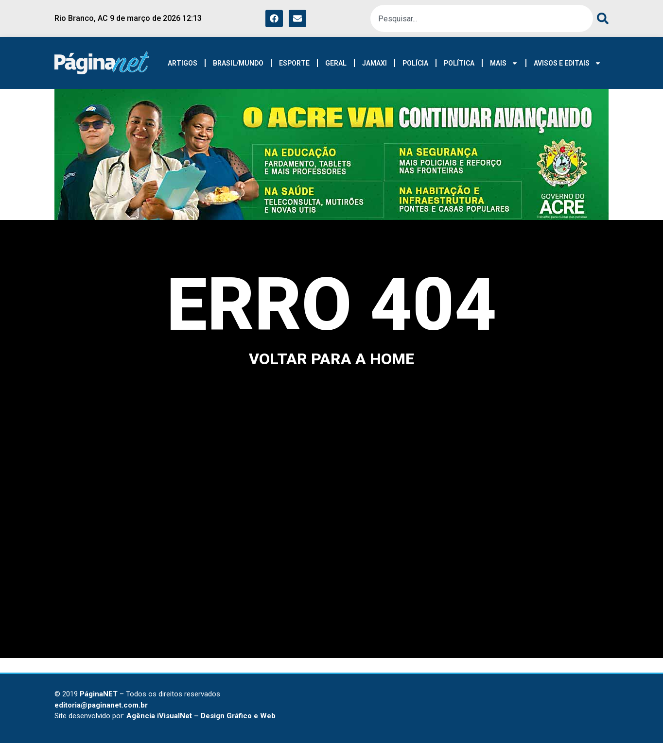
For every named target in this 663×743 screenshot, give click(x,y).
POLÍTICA (459, 63)
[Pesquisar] (601, 18)
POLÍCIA (415, 63)
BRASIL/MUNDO (238, 63)
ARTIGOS (182, 63)
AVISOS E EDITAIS (567, 63)
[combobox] (481, 18)
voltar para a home (331, 359)
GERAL (336, 63)
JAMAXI (374, 63)
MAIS (504, 63)
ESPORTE (294, 63)
